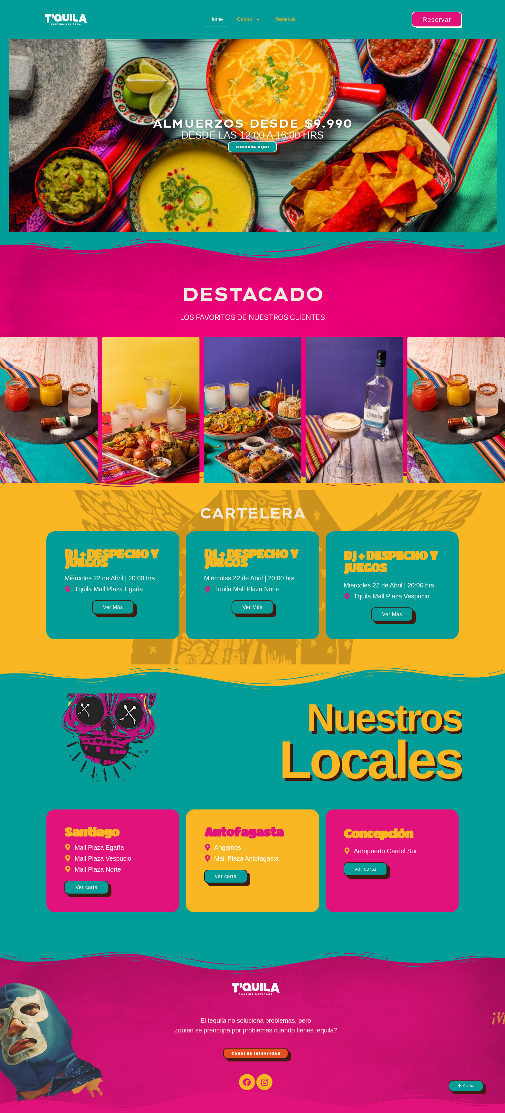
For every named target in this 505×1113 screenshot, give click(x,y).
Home (216, 19)
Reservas (285, 19)
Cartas (248, 19)
